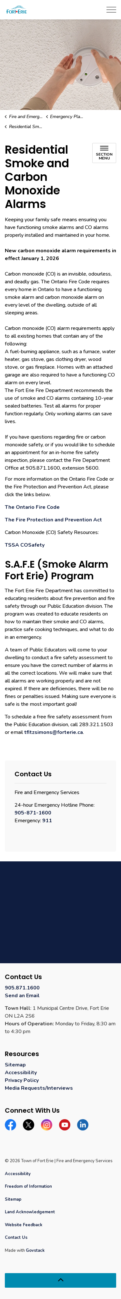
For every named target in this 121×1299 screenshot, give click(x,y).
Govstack (35, 1250)
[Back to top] (60, 1280)
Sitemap (15, 1064)
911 (47, 820)
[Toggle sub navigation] (104, 153)
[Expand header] (111, 9)
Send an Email (22, 995)
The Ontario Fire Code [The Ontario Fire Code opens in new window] (32, 507)
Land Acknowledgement (30, 1212)
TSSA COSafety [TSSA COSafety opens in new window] (25, 545)
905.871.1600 (22, 987)
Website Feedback (23, 1225)
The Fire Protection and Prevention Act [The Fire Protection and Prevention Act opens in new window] (53, 519)
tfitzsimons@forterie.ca (53, 732)
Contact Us (16, 1237)
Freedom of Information (28, 1186)
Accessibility (21, 1072)
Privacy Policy (22, 1080)
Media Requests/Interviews (39, 1088)
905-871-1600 (33, 812)
